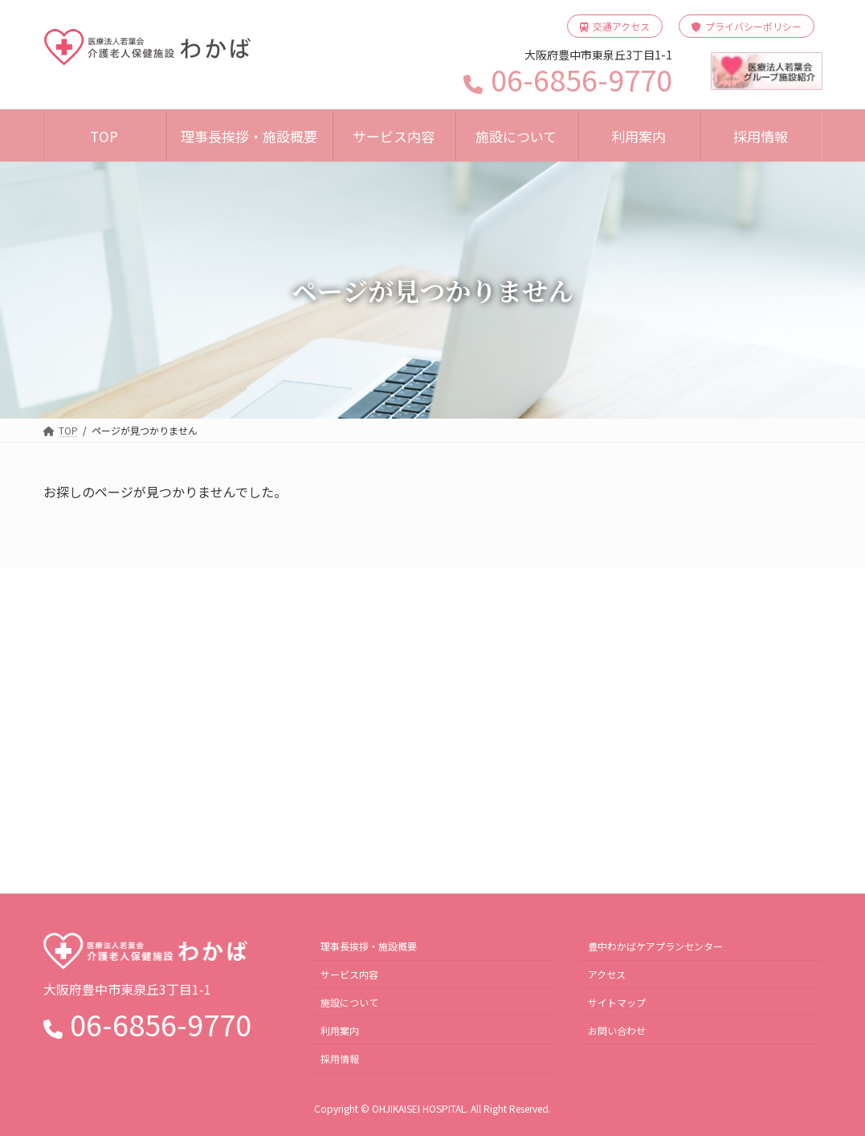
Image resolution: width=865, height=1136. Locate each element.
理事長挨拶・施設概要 (368, 946)
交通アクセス (615, 26)
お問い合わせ (617, 1029)
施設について (349, 1001)
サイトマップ (617, 1001)
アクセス (607, 974)
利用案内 (339, 1029)
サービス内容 (349, 974)
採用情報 (339, 1057)
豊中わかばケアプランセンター (655, 946)
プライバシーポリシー (747, 26)
